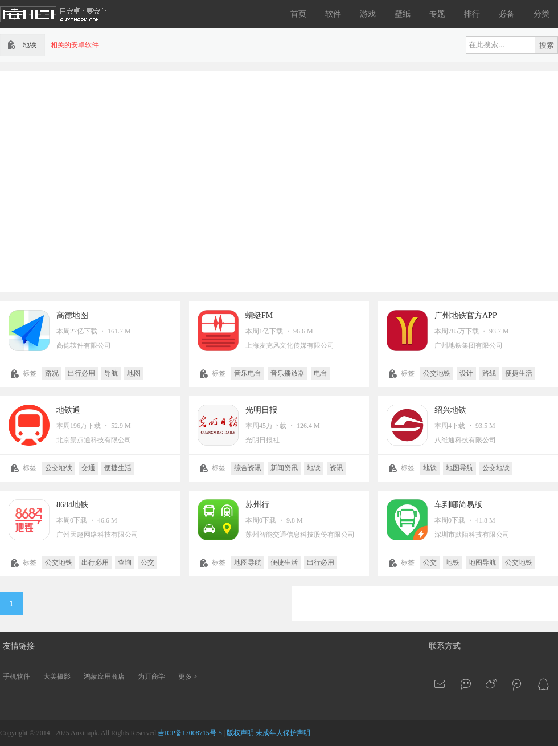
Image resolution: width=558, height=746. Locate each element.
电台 (320, 373)
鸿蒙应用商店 (104, 676)
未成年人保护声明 (283, 733)
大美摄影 (57, 676)
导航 (111, 373)
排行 (472, 14)
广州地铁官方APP (465, 315)
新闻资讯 (284, 468)
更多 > (188, 676)
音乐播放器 (287, 373)
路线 (489, 373)
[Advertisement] (107, 180)
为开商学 (151, 676)
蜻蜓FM (259, 315)
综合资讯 (247, 468)
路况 (52, 373)
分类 (541, 14)
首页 (298, 14)
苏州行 (257, 504)
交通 (88, 468)
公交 (147, 562)
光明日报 (261, 410)
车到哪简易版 (458, 504)
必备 (507, 14)
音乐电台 (247, 373)
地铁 (314, 468)
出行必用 (81, 373)
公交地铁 (436, 373)
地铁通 (68, 410)
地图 (134, 373)
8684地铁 (72, 504)
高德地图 (72, 315)
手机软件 (16, 676)
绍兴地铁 (450, 410)
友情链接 (19, 646)
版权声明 (240, 733)
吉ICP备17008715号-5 (190, 733)
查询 (125, 562)
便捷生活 (518, 373)
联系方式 (445, 646)
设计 (466, 373)
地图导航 (459, 468)
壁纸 (403, 14)
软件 (333, 14)
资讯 (336, 468)
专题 (437, 14)
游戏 (368, 14)
